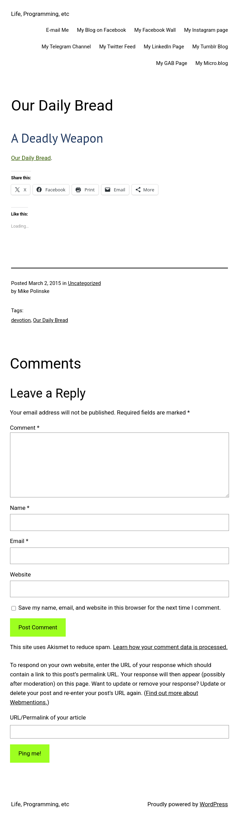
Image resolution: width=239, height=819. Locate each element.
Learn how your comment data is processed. (170, 647)
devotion (21, 320)
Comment (24, 427)
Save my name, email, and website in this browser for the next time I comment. (119, 607)
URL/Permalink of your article (48, 717)
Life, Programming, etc (40, 13)
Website (20, 574)
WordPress (214, 804)
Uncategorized (84, 283)
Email (19, 540)
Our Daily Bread (31, 157)
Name (19, 507)
